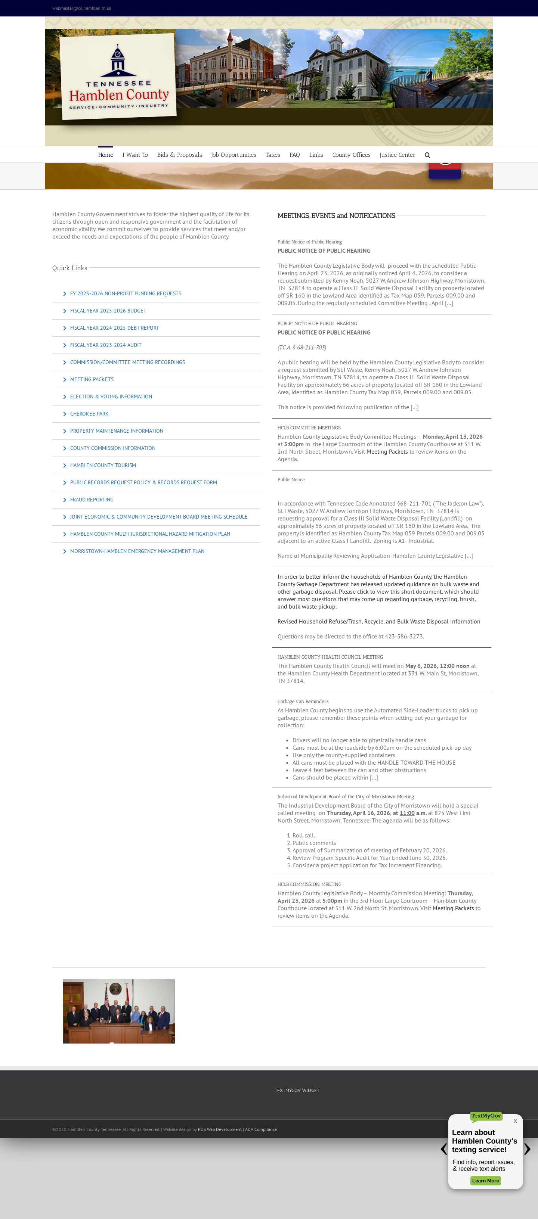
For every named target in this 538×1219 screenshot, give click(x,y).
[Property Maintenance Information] (113, 431)
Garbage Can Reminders (303, 701)
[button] (427, 154)
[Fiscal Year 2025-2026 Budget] (104, 311)
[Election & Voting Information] (107, 397)
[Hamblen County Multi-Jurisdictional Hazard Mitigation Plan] (146, 534)
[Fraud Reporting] (88, 500)
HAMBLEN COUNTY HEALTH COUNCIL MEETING (330, 657)
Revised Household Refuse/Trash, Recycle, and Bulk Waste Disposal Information (379, 621)
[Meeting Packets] (88, 379)
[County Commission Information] (109, 448)
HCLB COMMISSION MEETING (309, 884)
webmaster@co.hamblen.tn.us (81, 8)
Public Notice (291, 479)
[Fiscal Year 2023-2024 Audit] (102, 345)
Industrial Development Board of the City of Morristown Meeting (346, 796)
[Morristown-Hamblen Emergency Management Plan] (133, 551)
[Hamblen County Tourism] (99, 465)
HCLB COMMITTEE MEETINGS (309, 427)
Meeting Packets (387, 451)
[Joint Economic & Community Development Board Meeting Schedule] (155, 517)
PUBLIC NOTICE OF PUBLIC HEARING (317, 323)
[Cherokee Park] (86, 414)
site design (181, 1129)
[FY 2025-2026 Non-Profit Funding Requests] (122, 294)
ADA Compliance (261, 1129)
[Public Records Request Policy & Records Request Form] (140, 483)
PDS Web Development (220, 1129)
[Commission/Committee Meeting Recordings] (124, 362)
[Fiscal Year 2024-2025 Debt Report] (111, 328)
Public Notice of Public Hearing (310, 242)
